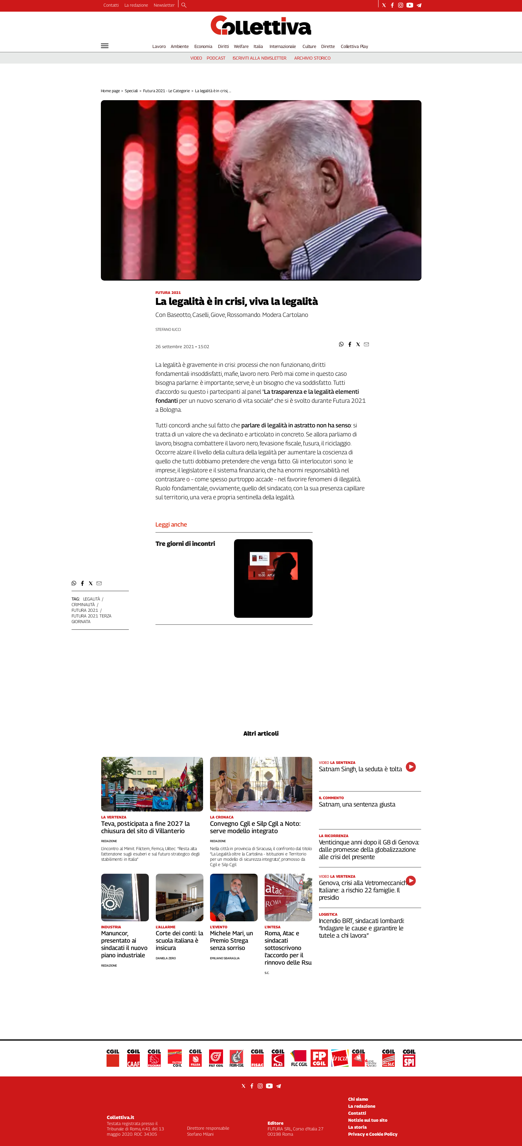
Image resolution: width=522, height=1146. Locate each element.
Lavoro (158, 46)
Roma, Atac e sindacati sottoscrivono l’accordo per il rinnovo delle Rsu (288, 948)
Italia (258, 46)
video (196, 58)
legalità (91, 598)
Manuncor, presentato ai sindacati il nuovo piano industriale (124, 944)
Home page (110, 90)
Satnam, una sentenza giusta (357, 804)
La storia (357, 1127)
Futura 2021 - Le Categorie (166, 90)
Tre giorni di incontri (185, 543)
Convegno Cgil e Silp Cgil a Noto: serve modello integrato (255, 827)
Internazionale (283, 46)
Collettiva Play (354, 46)
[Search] (183, 6)
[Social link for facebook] (392, 5)
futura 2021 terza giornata (92, 618)
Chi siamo (358, 1099)
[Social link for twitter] (384, 5)
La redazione (136, 5)
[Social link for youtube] (409, 5)
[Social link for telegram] (418, 5)
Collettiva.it (120, 1117)
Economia (203, 46)
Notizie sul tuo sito (368, 1120)
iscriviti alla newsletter (259, 58)
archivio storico (312, 58)
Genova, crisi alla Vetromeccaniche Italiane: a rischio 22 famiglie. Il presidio (365, 890)
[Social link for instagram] (400, 5)
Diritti (223, 46)
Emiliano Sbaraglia (225, 958)
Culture (309, 46)
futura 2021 (85, 610)
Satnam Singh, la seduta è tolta (360, 769)
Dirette (328, 46)
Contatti (111, 5)
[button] (341, 344)
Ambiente (180, 46)
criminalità (83, 604)
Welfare (241, 46)
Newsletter (164, 5)
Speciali (131, 90)
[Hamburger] (105, 46)
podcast (216, 58)
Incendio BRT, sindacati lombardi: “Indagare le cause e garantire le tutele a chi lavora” (362, 928)
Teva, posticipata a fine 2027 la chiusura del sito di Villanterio (145, 827)
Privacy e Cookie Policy (372, 1134)
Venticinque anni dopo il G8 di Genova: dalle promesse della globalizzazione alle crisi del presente (369, 849)
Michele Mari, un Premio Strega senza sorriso (231, 940)
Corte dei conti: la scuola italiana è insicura (179, 940)
